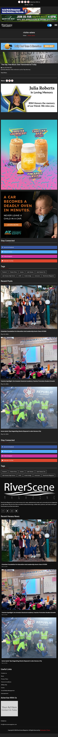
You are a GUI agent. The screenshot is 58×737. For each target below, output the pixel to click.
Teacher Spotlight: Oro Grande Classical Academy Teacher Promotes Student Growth (28, 381)
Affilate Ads (4, 684)
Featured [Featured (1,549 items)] (4, 271)
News (2, 675)
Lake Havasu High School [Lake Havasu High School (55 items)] (8, 275)
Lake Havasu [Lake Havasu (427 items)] (30, 271)
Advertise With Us (35, 2)
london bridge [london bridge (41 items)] (27, 275)
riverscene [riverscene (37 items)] (37, 275)
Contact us (4, 673)
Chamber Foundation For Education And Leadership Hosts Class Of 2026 (23, 331)
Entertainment (4, 693)
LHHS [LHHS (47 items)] (19, 275)
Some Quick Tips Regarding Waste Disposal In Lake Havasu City (21, 431)
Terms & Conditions (6, 681)
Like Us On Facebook (9, 247)
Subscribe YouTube (8, 260)
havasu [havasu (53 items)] (22, 271)
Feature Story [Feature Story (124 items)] (13, 271)
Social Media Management (7, 690)
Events (2, 687)
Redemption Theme (45, 729)
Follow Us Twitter (8, 251)
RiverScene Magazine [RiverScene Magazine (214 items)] (48, 275)
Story (3, 67)
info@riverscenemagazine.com (9, 724)
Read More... (4, 72)
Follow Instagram (8, 256)
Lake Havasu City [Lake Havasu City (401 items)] (41, 271)
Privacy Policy (4, 678)
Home (24, 35)
